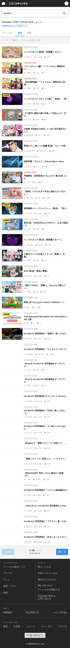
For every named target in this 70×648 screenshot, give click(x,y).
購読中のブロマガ (47, 579)
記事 (29, 33)
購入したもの (44, 566)
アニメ (6, 579)
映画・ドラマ (10, 586)
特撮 (5, 592)
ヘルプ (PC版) (60, 612)
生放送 (16, 626)
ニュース (30, 626)
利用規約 (7, 612)
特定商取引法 (32, 612)
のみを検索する (14, 25)
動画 (20, 33)
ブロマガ (7, 573)
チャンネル (8, 33)
